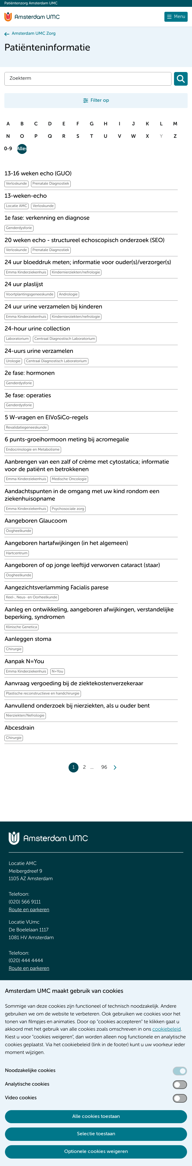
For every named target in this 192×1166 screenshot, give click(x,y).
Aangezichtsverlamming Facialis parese (57, 588)
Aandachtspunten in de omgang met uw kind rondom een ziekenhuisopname (82, 495)
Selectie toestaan (96, 1134)
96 (104, 767)
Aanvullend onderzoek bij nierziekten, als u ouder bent (77, 706)
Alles (22, 148)
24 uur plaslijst (24, 285)
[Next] (114, 767)
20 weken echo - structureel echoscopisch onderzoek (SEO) (84, 241)
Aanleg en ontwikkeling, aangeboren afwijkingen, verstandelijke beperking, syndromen (89, 613)
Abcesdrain (19, 728)
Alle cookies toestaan (96, 1116)
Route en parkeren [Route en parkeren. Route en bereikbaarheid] (29, 909)
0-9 (8, 148)
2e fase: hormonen (30, 373)
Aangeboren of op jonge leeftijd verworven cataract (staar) (82, 566)
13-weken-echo (26, 196)
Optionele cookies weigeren (96, 1151)
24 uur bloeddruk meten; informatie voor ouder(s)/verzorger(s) (88, 263)
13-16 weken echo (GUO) (38, 174)
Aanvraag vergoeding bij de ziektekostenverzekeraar (74, 684)
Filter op (100, 100)
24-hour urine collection (37, 329)
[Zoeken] (181, 79)
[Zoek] (88, 79)
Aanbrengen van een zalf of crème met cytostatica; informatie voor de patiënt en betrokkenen (87, 466)
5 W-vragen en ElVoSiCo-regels (46, 418)
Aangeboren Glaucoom (36, 521)
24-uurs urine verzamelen (39, 351)
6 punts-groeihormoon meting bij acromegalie (67, 440)
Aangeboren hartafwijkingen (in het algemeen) (66, 544)
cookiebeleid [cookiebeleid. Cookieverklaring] (166, 1029)
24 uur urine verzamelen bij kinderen (53, 307)
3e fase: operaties (28, 396)
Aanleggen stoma (28, 639)
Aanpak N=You (24, 662)
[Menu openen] (176, 17)
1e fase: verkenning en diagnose (47, 218)
